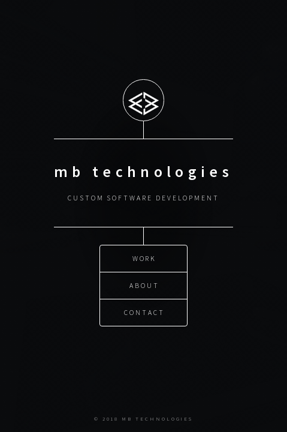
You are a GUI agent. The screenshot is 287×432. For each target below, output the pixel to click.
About (144, 285)
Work (144, 258)
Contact (144, 312)
